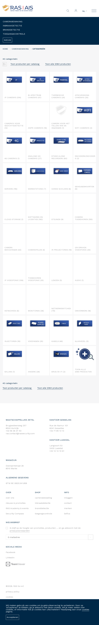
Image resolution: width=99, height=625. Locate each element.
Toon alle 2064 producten (58, 64)
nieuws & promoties (16, 503)
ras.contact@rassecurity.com (20, 433)
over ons (10, 498)
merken (68, 508)
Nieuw (7, 40)
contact (68, 503)
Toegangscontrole (14, 34)
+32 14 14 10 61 (57, 451)
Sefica (67, 513)
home (5, 49)
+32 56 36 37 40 (13, 431)
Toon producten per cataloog (25, 64)
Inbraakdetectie (12, 25)
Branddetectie (11, 30)
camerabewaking (43, 498)
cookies (85, 609)
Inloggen (68, 498)
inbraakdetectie (42, 503)
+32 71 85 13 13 (57, 431)
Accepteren (12, 617)
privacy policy (12, 591)
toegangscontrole (43, 513)
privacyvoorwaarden (20, 530)
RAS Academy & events (17, 508)
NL (84, 11)
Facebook (10, 552)
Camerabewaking (12, 21)
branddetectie (42, 508)
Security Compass (15, 513)
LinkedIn (10, 557)
